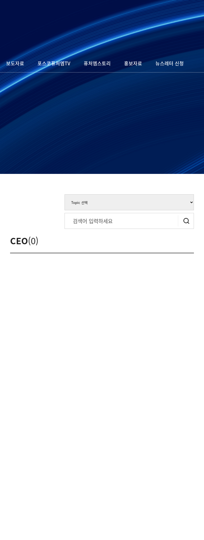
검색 (186, 221)
